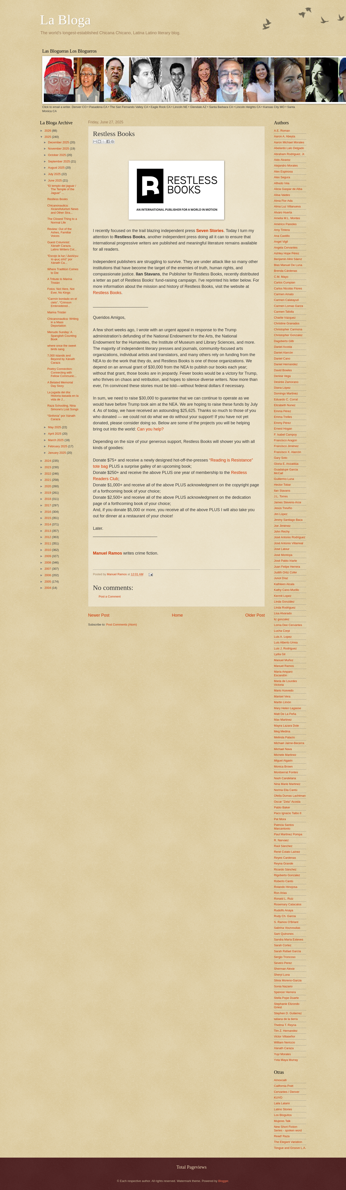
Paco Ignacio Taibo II (287, 813)
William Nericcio (284, 1042)
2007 (48, 568)
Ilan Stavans (282, 490)
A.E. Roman (282, 130)
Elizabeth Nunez (285, 405)
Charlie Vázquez (285, 317)
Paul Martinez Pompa (288, 834)
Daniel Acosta (283, 346)
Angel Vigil (281, 241)
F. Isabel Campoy (285, 434)
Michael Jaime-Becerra (289, 743)
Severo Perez (283, 963)
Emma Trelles (283, 417)
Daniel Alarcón (283, 352)
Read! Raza (282, 1136)
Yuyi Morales (282, 1054)
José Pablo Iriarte (285, 560)
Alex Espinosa (283, 171)
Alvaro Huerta (283, 212)
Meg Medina (282, 731)
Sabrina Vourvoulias (287, 927)
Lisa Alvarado (283, 613)
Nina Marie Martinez (287, 784)
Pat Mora (280, 819)
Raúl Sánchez (283, 846)
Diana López (282, 387)
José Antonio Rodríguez (289, 537)
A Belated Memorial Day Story (60, 384)
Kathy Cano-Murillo (286, 590)
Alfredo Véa (281, 183)
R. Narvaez (281, 840)
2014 (48, 524)
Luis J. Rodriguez (285, 648)
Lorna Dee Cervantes (288, 625)
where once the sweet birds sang (61, 347)
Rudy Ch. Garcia (285, 916)
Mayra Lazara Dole (286, 725)
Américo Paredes (285, 224)
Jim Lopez (280, 514)
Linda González (284, 601)
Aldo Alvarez (282, 160)
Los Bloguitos (283, 1115)
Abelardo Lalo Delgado (289, 148)
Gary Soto (280, 457)
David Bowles (283, 370)
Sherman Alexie (284, 968)
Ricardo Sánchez (285, 869)
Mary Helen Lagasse (287, 708)
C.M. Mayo (281, 276)
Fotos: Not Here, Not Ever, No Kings (60, 290)
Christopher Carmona (288, 329)
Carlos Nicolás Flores (288, 288)
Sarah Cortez (282, 945)
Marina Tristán (56, 312)
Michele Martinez (285, 754)
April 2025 (55, 433)
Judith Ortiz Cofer (285, 572)
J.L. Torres (281, 496)
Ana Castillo (282, 236)
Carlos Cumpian (284, 282)
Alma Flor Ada (283, 200)
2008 (48, 562)
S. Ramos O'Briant (286, 922)
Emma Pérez (282, 411)
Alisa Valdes (282, 195)
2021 (48, 480)
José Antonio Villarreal (288, 543)
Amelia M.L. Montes (287, 218)
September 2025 (59, 161)
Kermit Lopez (282, 596)
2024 (48, 460)
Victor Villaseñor (284, 1036)
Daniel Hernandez (286, 364)
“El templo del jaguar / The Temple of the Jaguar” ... (61, 189)
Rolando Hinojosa (285, 887)
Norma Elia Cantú (285, 790)
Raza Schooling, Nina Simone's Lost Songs (62, 407)
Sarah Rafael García (287, 951)
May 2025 (55, 427)
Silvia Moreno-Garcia (287, 980)
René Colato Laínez (287, 851)
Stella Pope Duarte (286, 998)
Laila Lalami (282, 1103)
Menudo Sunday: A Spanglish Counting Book (61, 335)
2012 (48, 537)
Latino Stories (283, 1109)
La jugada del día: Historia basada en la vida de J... (62, 396)
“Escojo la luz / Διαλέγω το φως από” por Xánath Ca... (62, 259)
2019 (48, 492)
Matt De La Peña (285, 714)
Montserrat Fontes (286, 772)
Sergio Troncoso (285, 957)
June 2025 (55, 180)
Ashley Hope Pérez (286, 253)
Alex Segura (282, 177)
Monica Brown (283, 766)
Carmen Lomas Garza (288, 306)
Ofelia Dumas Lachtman (290, 795)
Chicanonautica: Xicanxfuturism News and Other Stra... (62, 209)
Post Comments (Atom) (121, 624)
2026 (48, 130)
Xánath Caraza (284, 1048)
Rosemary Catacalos (287, 904)
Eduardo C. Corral (286, 399)
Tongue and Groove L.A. (290, 1148)
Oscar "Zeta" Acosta (287, 801)
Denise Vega (282, 376)
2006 (48, 575)
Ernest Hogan (283, 428)
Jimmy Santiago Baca (288, 519)
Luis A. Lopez (283, 636)
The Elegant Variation (288, 1142)
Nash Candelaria (285, 778)
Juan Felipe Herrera (287, 566)
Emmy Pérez (282, 423)
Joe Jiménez (282, 525)
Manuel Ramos (107, 553)
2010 (48, 550)
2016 (48, 511)
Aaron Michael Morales (289, 142)
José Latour (281, 549)
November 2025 (59, 148)
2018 (48, 499)
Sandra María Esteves (288, 939)
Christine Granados (286, 323)
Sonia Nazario (283, 986)
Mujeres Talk (282, 1121)
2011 (48, 543)
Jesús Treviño (283, 508)
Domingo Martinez (286, 393)
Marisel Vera (282, 696)
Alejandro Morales (286, 165)
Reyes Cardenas (285, 857)
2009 (48, 556)
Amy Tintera (282, 230)
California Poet (283, 1086)
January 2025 (57, 452)
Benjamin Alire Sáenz (288, 259)
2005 (48, 581)
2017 (48, 505)
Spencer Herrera (285, 992)
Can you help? (150, 429)
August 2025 (56, 167)
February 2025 (58, 446)
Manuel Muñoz (283, 660)
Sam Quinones (283, 933)
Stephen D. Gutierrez (288, 1013)
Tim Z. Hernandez (286, 1030)
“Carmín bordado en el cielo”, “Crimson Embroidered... (62, 302)
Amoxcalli (280, 1080)
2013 (48, 531)
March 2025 (56, 440)
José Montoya (283, 555)
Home (177, 615)
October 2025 (57, 155)
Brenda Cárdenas (285, 270)
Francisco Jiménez (286, 446)
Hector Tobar (282, 484)
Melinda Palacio (284, 737)
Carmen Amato (284, 294)
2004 (48, 587)
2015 (48, 518)
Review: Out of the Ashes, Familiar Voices (59, 232)
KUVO (278, 1097)
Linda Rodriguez (285, 607)
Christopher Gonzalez (288, 335)
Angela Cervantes (285, 247)
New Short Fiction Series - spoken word (288, 1128)
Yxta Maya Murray (286, 1060)
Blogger (223, 1181)
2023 (48, 467)
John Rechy (282, 531)
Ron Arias (280, 893)
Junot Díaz (281, 578)
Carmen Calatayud (286, 300)
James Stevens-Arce (287, 502)
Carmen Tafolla (284, 311)
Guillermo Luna (284, 479)
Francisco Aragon (285, 440)
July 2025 (54, 174)
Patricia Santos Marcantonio (284, 826)
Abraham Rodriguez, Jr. (289, 154)
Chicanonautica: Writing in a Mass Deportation (62, 322)
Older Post (255, 615)
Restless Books (107, 292)
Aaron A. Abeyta (284, 136)
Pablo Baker (282, 807)
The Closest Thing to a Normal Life (62, 220)
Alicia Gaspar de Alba (288, 189)
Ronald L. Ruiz (283, 898)
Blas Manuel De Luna (288, 265)
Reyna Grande (283, 863)
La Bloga (65, 19)
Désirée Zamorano (286, 382)
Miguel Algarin (283, 760)
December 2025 (59, 142)
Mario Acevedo (283, 690)
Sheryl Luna (282, 974)
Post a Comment (110, 596)
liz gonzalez (281, 619)
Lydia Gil (279, 654)
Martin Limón (282, 702)
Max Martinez (283, 719)
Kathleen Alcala (284, 584)
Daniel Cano (282, 358)
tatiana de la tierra (286, 1019)
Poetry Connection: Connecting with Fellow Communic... (62, 372)
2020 (48, 486)
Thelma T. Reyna (285, 1025)
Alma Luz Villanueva (287, 206)
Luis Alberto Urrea (286, 642)
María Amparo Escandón (283, 673)
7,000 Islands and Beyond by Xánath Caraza (61, 359)
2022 (48, 473)
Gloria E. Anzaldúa (286, 463)
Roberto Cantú (283, 881)
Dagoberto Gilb (284, 341)
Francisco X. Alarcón (287, 452)
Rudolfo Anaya (283, 910)
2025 (48, 137)
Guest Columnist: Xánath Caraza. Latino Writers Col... (62, 246)
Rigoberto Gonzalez (287, 875)
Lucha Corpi (282, 630)
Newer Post (98, 615)
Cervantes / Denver (286, 1092)
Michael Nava (283, 749)
